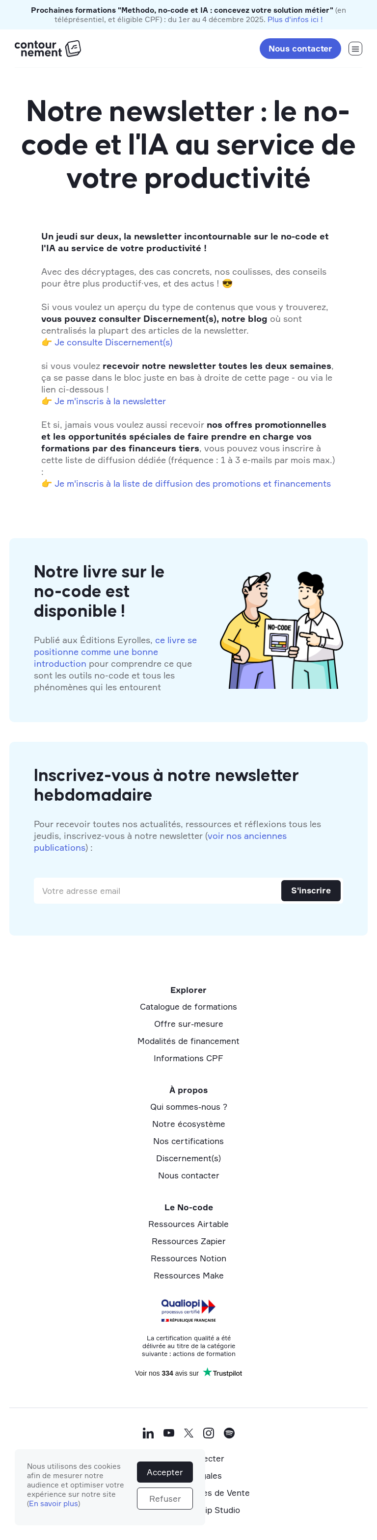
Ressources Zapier (189, 1241)
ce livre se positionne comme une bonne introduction (115, 651)
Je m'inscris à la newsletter (110, 400)
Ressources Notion (188, 1258)
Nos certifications (188, 1141)
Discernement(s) (188, 1158)
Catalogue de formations (188, 1006)
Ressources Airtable (188, 1224)
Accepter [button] (165, 1472)
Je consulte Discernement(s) (113, 342)
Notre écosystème (188, 1124)
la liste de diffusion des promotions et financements (222, 483)
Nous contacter (300, 48)
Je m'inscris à (82, 483)
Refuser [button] (165, 1498)
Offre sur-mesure (188, 1023)
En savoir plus (53, 1503)
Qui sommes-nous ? (188, 1106)
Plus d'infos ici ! (295, 19)
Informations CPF (188, 1058)
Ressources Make (189, 1275)
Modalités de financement (188, 1041)
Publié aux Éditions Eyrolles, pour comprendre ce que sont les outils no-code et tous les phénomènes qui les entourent (115, 663)
